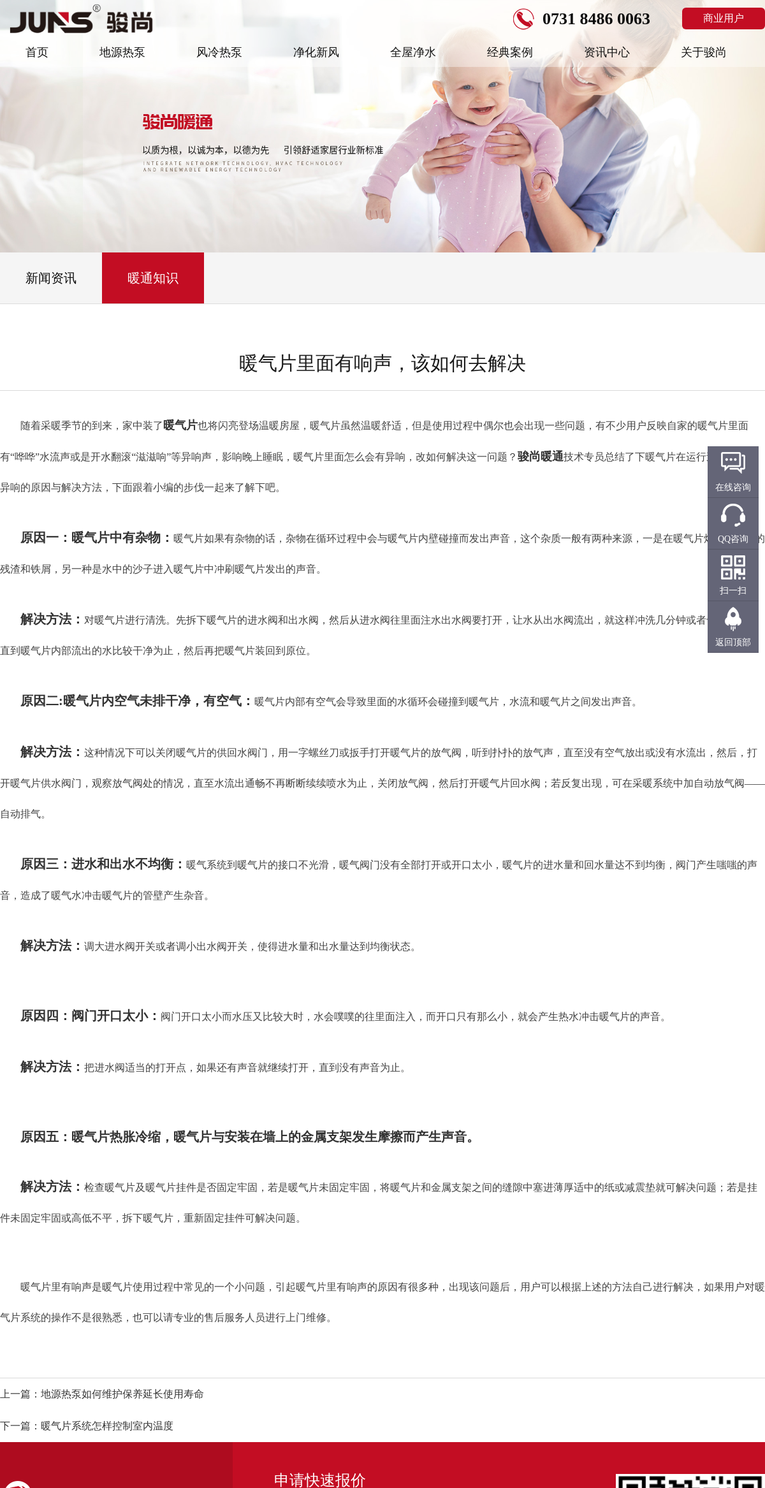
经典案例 (510, 52)
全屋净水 (413, 52)
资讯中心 (607, 52)
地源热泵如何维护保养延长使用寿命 (122, 1394)
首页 (37, 52)
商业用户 (723, 18)
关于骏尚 (704, 52)
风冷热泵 (219, 52)
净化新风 (316, 52)
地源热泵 (122, 52)
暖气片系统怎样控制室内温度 (107, 1425)
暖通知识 (152, 278)
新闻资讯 (51, 278)
